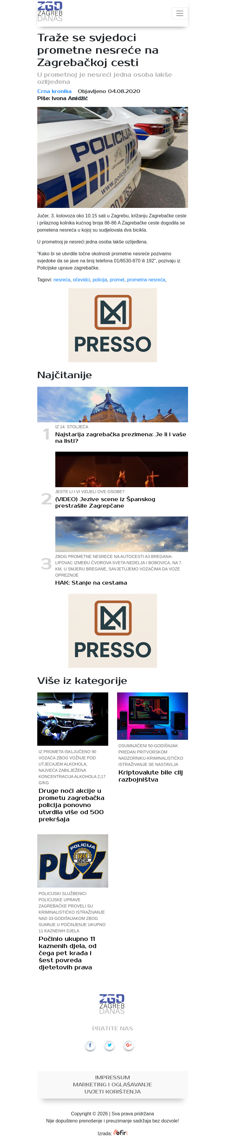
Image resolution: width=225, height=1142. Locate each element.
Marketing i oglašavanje (112, 1085)
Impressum (112, 1078)
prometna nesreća (146, 279)
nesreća (62, 279)
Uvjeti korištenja (113, 1092)
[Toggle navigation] (179, 13)
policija (100, 279)
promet (117, 279)
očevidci (81, 279)
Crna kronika (54, 91)
